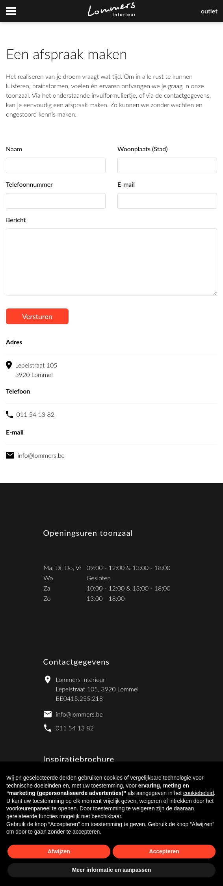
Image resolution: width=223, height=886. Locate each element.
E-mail (126, 184)
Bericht (16, 219)
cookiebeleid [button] (198, 793)
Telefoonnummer (29, 184)
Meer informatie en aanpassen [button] (111, 870)
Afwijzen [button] (59, 851)
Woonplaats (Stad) (142, 148)
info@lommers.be (79, 714)
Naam (14, 148)
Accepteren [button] (164, 851)
